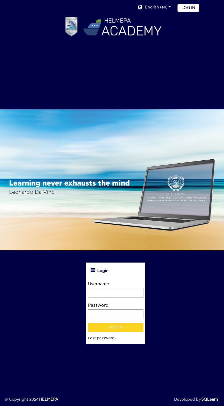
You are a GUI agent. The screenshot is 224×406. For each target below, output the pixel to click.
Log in (188, 8)
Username (98, 284)
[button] (154, 8)
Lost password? (102, 338)
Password (98, 305)
